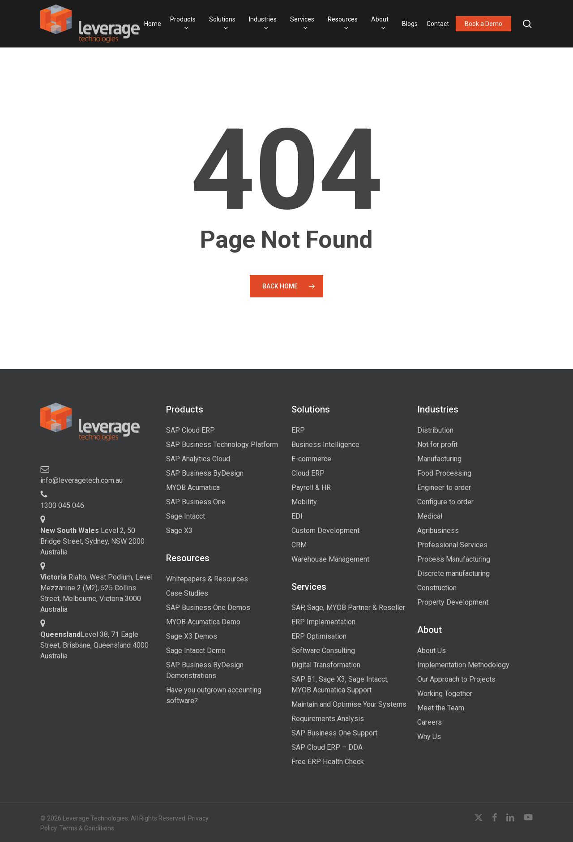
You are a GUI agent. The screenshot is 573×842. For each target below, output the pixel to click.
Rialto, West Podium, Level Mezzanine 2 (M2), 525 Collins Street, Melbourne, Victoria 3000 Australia (96, 593)
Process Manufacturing (453, 559)
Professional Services (452, 545)
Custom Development (325, 530)
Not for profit (437, 444)
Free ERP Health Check (327, 761)
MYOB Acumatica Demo (203, 622)
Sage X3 (179, 530)
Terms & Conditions (86, 828)
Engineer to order (444, 487)
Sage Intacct (185, 516)
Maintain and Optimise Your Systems (348, 704)
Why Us (429, 736)
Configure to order (445, 502)
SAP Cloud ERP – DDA (327, 747)
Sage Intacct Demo (196, 650)
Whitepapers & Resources (207, 579)
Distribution (435, 430)
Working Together (444, 693)
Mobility (304, 502)
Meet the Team (440, 708)
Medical (429, 516)
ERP (298, 430)
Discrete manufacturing (453, 573)
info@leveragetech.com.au (81, 480)
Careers (429, 722)
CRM (299, 545)
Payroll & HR (311, 487)
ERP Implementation (323, 622)
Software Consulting (323, 650)
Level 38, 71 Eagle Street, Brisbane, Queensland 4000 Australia (94, 645)
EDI (297, 516)
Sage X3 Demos (191, 636)
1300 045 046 (62, 505)
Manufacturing (439, 459)
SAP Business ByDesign (205, 473)
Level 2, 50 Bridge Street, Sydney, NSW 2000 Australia (92, 541)
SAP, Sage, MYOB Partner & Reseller (348, 607)
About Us (431, 650)
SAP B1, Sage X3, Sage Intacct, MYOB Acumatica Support (340, 684)
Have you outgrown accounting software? (213, 695)
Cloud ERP (308, 473)
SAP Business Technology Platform (222, 444)
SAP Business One (196, 502)
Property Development (452, 602)
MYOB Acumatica (193, 487)
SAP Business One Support (334, 733)
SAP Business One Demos (208, 607)
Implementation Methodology (463, 665)
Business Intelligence (325, 444)
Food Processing (444, 473)
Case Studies (187, 593)
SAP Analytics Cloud (198, 459)
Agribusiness (438, 530)
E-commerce (311, 459)
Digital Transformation (325, 665)
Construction (437, 588)
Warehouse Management (330, 559)
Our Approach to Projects (456, 679)
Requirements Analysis (327, 718)
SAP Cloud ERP (190, 430)
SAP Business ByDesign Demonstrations (205, 670)
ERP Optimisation (318, 636)
